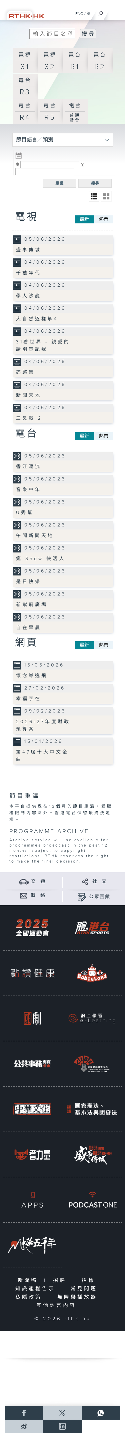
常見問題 (85, 1289)
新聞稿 (29, 1280)
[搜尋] (100, 12)
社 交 (99, 881)
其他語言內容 (57, 1305)
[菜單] (116, 12)
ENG (79, 13)
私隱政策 (30, 1297)
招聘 (61, 1280)
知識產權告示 (36, 1289)
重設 (59, 183)
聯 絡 (38, 895)
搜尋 (95, 183)
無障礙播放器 (78, 1297)
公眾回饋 (99, 897)
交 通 (38, 881)
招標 (90, 1280)
